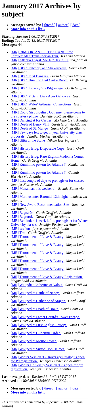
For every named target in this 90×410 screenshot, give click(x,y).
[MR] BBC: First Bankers (30, 76)
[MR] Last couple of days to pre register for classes (48, 180)
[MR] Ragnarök (22, 212)
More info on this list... (28, 29)
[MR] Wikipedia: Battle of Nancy (35, 293)
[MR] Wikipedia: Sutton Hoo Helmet (38, 349)
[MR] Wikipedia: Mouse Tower (34, 341)
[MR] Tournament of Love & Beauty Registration (47, 277)
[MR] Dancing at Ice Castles (31, 120)
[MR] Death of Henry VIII (30, 124)
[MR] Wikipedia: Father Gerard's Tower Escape (45, 317)
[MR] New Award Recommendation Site (40, 204)
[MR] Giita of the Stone (28, 140)
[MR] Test (18, 233)
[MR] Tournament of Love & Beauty (37, 237)
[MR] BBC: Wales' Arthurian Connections (41, 104)
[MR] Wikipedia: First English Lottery (39, 325)
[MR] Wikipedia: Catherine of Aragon (38, 301)
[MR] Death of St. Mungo (30, 128)
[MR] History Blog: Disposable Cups (38, 148)
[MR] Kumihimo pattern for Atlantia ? (39, 164)
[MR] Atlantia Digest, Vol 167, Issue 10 (40, 60)
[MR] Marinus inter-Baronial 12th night (40, 196)
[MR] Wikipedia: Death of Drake (35, 309)
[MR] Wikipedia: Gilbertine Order (36, 333)
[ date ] (75, 25)
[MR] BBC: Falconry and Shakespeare (39, 68)
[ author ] (63, 25)
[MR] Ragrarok (22, 216)
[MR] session (21, 229)
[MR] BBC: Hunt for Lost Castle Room (39, 80)
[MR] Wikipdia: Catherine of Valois (37, 285)
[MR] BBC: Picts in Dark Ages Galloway (41, 96)
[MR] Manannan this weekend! (33, 188)
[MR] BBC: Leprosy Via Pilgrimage (37, 88)
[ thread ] (48, 25)
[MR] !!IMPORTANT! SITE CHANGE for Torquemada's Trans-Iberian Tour (42, 54)
